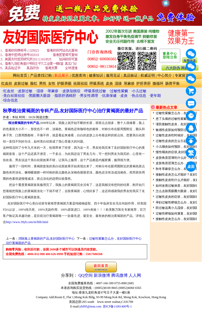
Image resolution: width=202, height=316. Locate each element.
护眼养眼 (64, 83)
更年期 (155, 96)
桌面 (191, 167)
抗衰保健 (109, 96)
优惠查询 (79, 75)
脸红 (33, 83)
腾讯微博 (119, 275)
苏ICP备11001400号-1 (117, 306)
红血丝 (6, 83)
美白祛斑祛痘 (14, 96)
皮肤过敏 (21, 83)
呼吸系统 (97, 83)
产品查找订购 (41, 75)
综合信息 (10, 100)
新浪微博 (102, 275)
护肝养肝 (143, 83)
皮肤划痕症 (72, 91)
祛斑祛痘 (80, 83)
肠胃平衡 (172, 83)
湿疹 (118, 83)
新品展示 (61, 75)
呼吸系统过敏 (95, 91)
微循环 (158, 83)
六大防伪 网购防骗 (181, 68)
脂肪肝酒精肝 (65, 96)
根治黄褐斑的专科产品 (23, 123)
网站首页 (20, 75)
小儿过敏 (139, 91)
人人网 (135, 275)
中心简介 (164, 75)
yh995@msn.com (90, 306)
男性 (42, 83)
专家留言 (182, 75)
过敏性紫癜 (119, 91)
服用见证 (113, 75)
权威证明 (147, 75)
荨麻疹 (129, 83)
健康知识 (96, 75)
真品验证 (130, 75)
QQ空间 (85, 275)
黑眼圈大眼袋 (39, 96)
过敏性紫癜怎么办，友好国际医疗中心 (115, 238)
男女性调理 (89, 96)
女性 (51, 83)
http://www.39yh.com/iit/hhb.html (27, 222)
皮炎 (109, 83)
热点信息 (139, 96)
